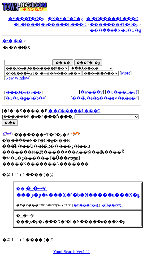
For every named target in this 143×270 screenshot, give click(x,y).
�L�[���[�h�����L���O (50, 24)
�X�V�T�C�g (65, 18)
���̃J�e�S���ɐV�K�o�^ (104, 98)
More (125, 73)
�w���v (91, 92)
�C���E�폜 (121, 92)
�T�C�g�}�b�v (25, 98)
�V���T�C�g (26, 18)
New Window (17, 78)
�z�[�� (12, 41)
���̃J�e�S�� (23, 92)
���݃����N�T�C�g (115, 30)
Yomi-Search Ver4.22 (71, 251)
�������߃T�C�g (114, 24)
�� (20, 188)
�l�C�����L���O (112, 18)
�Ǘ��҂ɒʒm (112, 205)
